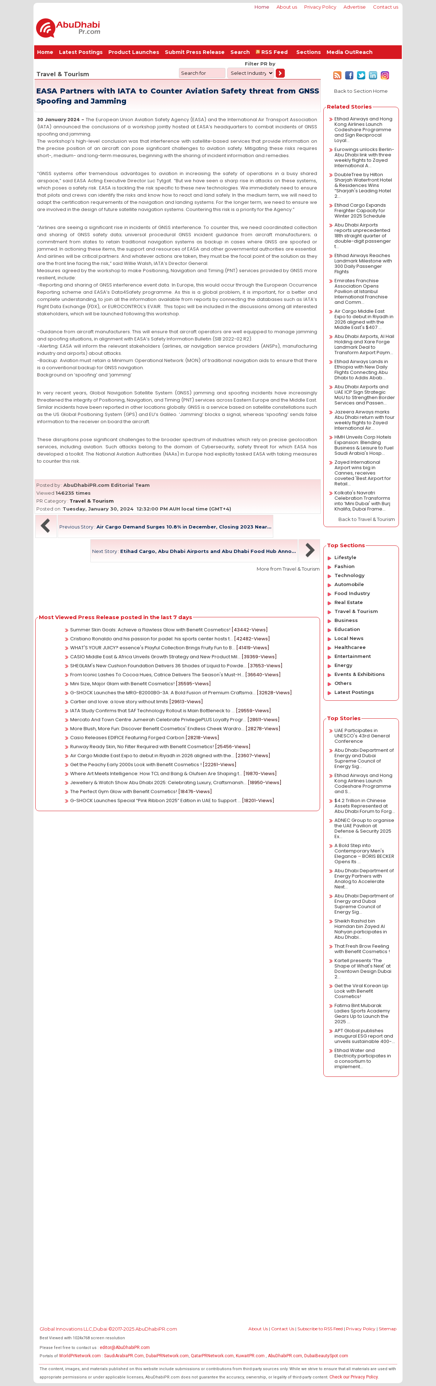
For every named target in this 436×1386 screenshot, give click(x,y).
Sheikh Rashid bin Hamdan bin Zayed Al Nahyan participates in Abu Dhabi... (360, 929)
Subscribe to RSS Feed (320, 1328)
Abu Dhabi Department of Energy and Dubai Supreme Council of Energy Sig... (364, 758)
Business (346, 620)
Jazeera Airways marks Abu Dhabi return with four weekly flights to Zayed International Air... (364, 419)
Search (240, 52)
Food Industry (352, 593)
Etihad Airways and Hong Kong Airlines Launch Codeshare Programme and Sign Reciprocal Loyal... (363, 129)
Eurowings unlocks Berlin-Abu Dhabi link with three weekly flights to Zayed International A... (364, 157)
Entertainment (352, 656)
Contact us (385, 7)
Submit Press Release (195, 52)
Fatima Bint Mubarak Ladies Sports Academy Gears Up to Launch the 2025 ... (362, 1013)
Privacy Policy (320, 7)
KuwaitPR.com (250, 1355)
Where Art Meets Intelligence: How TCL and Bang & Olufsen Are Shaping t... (156, 773)
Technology (349, 575)
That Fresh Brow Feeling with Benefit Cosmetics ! (362, 949)
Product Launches (133, 52)
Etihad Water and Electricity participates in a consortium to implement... (362, 1058)
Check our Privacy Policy (353, 1377)
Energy (343, 665)
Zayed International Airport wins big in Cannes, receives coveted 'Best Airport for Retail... (362, 473)
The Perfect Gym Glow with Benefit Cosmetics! (123, 791)
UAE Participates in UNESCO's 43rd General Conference (362, 736)
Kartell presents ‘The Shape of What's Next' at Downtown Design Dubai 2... (362, 968)
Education (347, 629)
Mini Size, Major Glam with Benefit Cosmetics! (122, 683)
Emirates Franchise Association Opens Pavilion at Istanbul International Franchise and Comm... (361, 291)
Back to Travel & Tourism (366, 519)
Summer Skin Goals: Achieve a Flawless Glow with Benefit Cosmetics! (150, 629)
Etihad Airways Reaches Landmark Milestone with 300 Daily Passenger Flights (363, 263)
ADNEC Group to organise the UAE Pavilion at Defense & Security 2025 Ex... (364, 828)
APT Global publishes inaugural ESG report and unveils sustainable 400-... (364, 1036)
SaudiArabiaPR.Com (124, 1355)
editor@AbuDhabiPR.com (125, 1347)
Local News (349, 638)
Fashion (344, 566)
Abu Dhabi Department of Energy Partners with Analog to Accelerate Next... (364, 878)
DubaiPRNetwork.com (167, 1355)
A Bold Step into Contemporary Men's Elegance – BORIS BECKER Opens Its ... (364, 853)
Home (262, 7)
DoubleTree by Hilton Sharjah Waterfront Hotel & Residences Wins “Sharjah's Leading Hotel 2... (363, 185)
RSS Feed (273, 52)
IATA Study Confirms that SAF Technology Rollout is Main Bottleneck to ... (152, 710)
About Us (258, 1328)
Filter (252, 64)
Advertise (354, 7)
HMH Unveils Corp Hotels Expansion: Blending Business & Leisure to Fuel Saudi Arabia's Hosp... (364, 445)
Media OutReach (350, 52)
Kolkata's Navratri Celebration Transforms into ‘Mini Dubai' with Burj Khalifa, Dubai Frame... (362, 500)
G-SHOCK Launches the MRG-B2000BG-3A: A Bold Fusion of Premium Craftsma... (163, 692)
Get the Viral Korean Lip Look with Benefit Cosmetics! (361, 991)
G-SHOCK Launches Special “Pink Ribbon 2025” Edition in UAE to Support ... (155, 800)
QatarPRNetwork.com (212, 1355)
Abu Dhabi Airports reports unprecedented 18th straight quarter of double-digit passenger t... (362, 235)
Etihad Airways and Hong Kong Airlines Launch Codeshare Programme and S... (363, 783)
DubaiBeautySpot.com (326, 1355)
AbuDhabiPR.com (285, 1355)
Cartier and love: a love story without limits (119, 701)
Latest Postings (81, 52)
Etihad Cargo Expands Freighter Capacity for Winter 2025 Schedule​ (360, 210)
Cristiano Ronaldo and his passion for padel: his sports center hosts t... (151, 638)
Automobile (349, 584)
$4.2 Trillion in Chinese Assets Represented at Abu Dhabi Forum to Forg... (364, 806)
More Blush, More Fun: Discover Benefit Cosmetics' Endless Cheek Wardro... (157, 728)
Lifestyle (345, 557)
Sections (308, 52)
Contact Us (282, 1328)
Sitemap (387, 1328)
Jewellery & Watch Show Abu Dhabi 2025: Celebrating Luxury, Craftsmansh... (158, 782)
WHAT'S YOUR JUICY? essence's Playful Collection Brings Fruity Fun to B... (152, 647)
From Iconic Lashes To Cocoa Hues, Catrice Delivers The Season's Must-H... (157, 674)
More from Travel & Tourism (288, 569)
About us (287, 7)
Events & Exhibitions (359, 674)
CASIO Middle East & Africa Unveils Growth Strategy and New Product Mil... (155, 656)
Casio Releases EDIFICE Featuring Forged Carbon (127, 737)
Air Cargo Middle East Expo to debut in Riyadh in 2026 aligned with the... (152, 755)
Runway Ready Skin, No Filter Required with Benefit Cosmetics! (142, 746)
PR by (267, 64)
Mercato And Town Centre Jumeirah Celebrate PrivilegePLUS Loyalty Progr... (158, 719)
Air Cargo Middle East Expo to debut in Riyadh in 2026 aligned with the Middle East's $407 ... (364, 319)
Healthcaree (350, 647)
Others (343, 683)
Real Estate (348, 602)
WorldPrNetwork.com (80, 1355)
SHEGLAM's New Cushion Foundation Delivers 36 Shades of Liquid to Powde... (158, 665)
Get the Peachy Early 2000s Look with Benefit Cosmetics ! (136, 764)
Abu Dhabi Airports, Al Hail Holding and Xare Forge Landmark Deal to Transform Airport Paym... (364, 344)
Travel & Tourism (91, 501)
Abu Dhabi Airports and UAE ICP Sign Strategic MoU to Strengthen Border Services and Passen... (364, 394)
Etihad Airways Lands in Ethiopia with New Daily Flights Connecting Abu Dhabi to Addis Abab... (361, 369)
